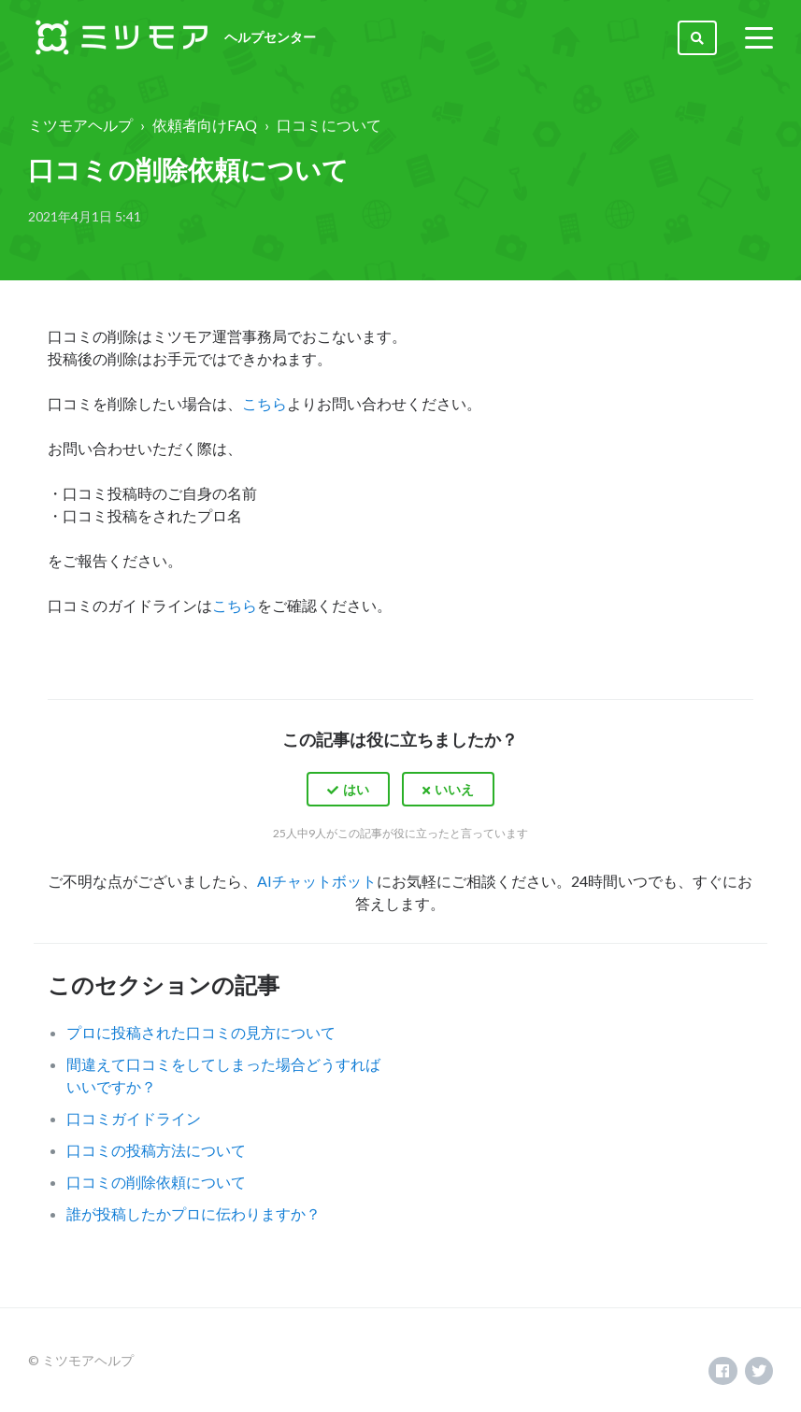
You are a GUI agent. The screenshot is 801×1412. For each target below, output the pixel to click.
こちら (264, 403)
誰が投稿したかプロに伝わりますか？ (193, 1213)
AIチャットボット (317, 881)
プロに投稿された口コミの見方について (201, 1032)
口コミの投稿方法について (156, 1150)
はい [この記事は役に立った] (356, 789)
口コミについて (329, 125)
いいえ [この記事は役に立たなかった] (454, 789)
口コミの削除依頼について (156, 1182)
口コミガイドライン (133, 1118)
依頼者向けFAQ (204, 125)
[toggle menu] (759, 37)
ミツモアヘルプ (80, 125)
